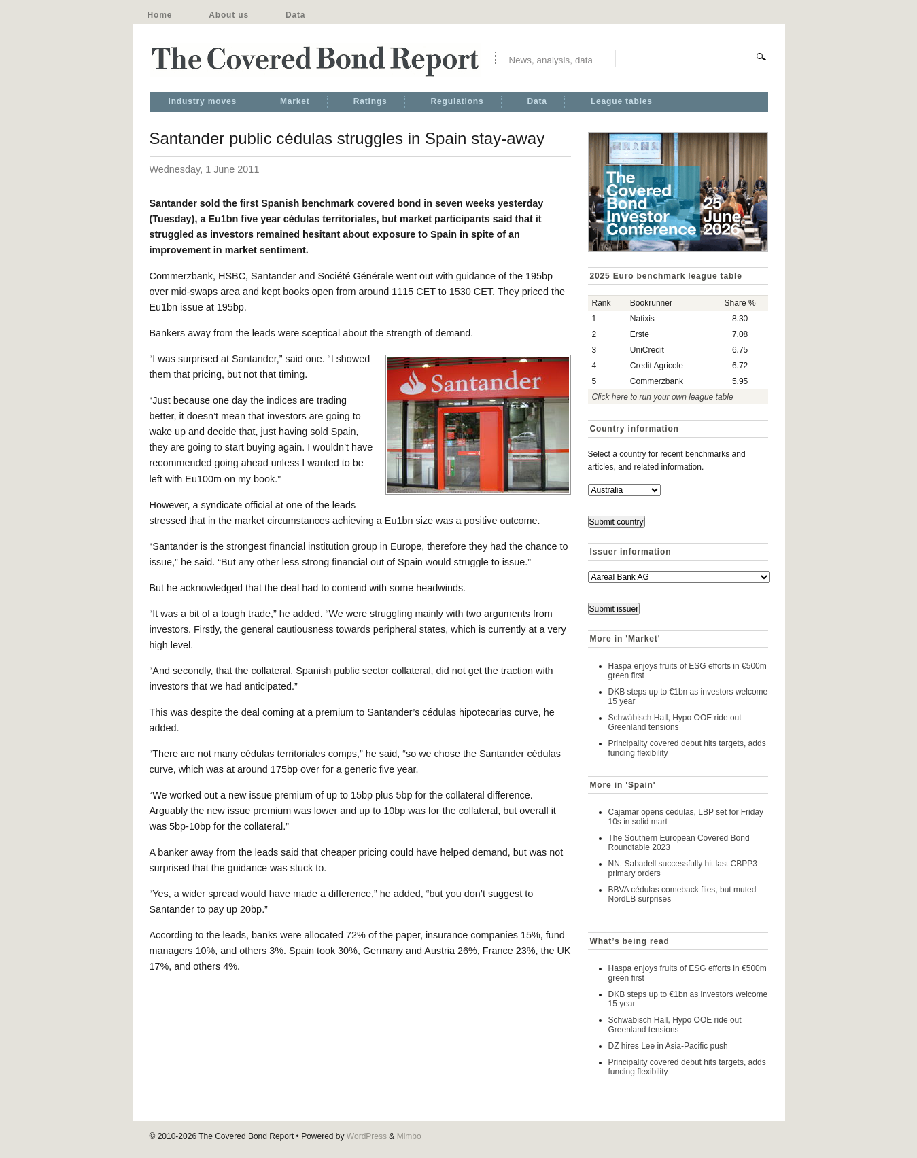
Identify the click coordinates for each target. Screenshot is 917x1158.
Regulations (457, 101)
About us (229, 15)
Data (295, 15)
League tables (622, 101)
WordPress (367, 1136)
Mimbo (409, 1136)
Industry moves (203, 101)
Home (160, 15)
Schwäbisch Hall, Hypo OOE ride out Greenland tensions (675, 722)
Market (295, 101)
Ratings (370, 101)
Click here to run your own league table (662, 397)
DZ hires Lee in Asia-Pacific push (668, 1046)
